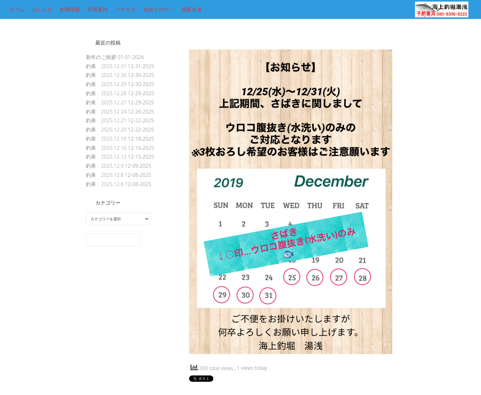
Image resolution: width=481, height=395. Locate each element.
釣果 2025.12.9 (105, 165)
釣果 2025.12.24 (106, 111)
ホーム (17, 9)
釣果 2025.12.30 (106, 75)
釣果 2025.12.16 (106, 147)
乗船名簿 (191, 9)
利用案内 (98, 9)
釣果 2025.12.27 (106, 102)
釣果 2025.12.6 (105, 184)
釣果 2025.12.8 (105, 174)
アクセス (126, 9)
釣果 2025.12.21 (106, 120)
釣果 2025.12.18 (106, 138)
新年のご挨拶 (101, 57)
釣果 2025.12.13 (106, 156)
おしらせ (42, 9)
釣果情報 (70, 9)
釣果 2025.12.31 (106, 66)
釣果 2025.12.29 (106, 84)
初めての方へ (159, 9)
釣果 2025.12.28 (106, 93)
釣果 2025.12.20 (106, 129)
